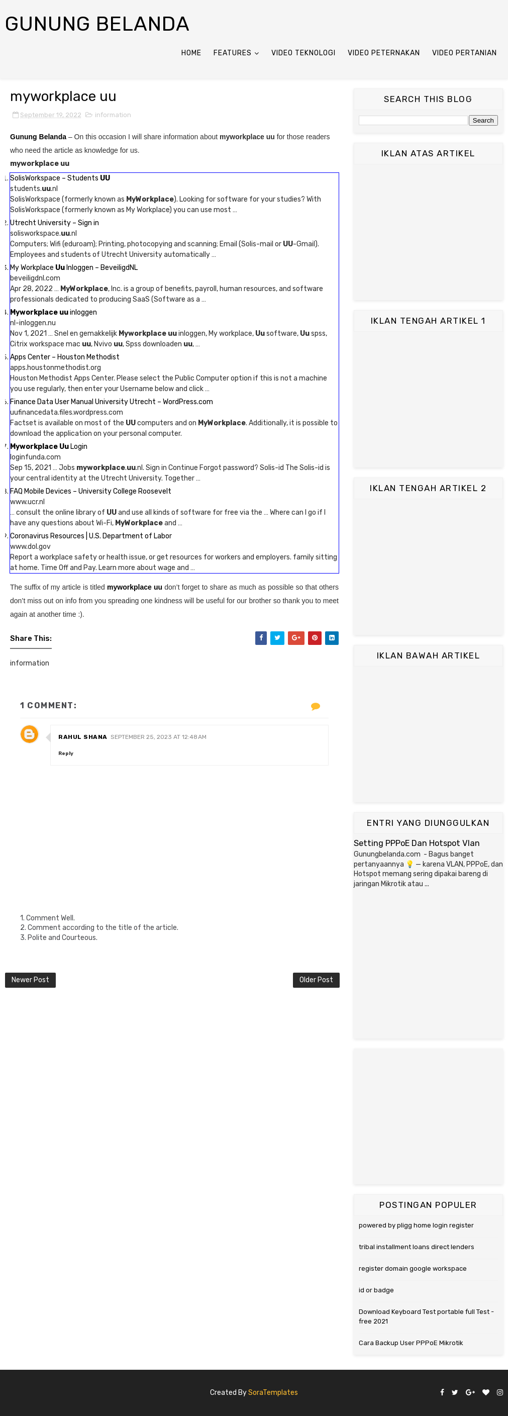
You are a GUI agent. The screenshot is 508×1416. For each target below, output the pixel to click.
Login (48, 446)
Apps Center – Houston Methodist (65, 357)
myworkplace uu (134, 587)
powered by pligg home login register (416, 1225)
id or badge (376, 1290)
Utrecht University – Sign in (54, 223)
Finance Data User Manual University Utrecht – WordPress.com (111, 402)
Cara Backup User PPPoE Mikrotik (411, 1343)
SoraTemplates (273, 1392)
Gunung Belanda (97, 24)
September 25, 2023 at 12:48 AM (159, 736)
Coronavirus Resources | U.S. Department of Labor (91, 536)
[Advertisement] (428, 232)
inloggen (53, 312)
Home (191, 53)
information (113, 115)
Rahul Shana (83, 736)
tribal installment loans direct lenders (416, 1247)
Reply (65, 753)
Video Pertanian (464, 53)
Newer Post (30, 980)
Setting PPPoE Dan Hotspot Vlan (417, 843)
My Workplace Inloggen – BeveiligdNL (74, 267)
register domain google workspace (413, 1268)
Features (233, 53)
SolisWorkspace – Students (60, 178)
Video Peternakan (384, 53)
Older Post (316, 980)
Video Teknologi (303, 53)
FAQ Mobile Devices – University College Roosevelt (90, 491)
